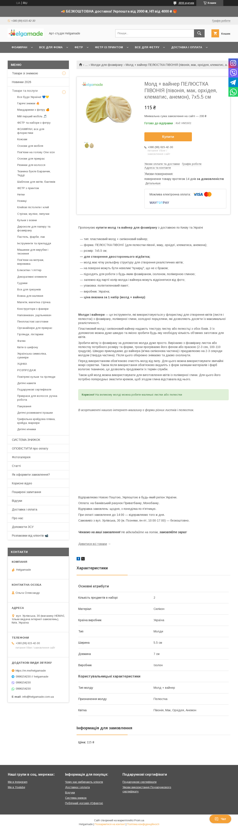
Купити (168, 137)
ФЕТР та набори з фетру (34, 122)
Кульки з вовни (27, 220)
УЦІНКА (22, 363)
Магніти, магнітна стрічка (33, 302)
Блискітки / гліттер (29, 270)
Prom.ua (139, 820)
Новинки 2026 (21, 82)
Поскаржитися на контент (110, 824)
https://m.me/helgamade (31, 670)
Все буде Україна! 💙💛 (33, 97)
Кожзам (22, 139)
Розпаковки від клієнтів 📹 (30, 535)
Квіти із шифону (27, 347)
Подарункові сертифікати (34, 389)
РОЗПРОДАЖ (26, 370)
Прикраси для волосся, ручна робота (37, 397)
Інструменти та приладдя (34, 243)
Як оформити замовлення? (31, 474)
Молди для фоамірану (107, 64)
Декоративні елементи (32, 276)
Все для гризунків (29, 289)
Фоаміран (19, 47)
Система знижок (76, 797)
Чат (220, 819)
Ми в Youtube (16, 787)
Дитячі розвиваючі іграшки (35, 412)
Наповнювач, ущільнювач (34, 315)
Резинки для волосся (31, 165)
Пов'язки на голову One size (36, 152)
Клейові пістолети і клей (33, 207)
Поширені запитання (26, 492)
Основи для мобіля (30, 145)
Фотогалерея (21, 457)
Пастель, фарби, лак (31, 236)
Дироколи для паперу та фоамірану (33, 228)
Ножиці (22, 200)
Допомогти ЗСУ (23, 527)
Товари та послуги (25, 90)
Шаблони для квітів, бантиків (36, 181)
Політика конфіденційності (143, 824)
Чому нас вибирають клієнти (84, 781)
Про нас (17, 518)
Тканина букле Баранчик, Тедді (34, 173)
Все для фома (51, 47)
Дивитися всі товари (92, 544)
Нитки (21, 194)
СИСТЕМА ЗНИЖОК (26, 439)
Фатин (21, 340)
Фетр (78, 47)
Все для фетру (147, 47)
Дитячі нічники (26, 429)
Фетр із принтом (109, 47)
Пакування (24, 406)
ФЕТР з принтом (28, 188)
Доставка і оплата (186, 47)
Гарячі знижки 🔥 (28, 103)
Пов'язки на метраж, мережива (30, 261)
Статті (16, 466)
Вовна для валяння (30, 295)
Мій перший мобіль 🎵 (32, 116)
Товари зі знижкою (25, 73)
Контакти (19, 58)
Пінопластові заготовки (32, 321)
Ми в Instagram (17, 781)
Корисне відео (22, 483)
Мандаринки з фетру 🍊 (33, 109)
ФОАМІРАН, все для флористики (30, 130)
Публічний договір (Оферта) (84, 803)
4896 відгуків (186, 2)
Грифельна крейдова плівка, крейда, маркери (36, 420)
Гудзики (22, 283)
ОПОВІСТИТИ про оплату (30, 448)
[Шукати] (199, 33)
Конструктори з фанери (32, 308)
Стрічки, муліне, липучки (33, 213)
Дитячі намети (26, 383)
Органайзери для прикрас (34, 327)
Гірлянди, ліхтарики (30, 334)
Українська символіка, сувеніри (32, 355)
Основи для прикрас (31, 158)
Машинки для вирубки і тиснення (32, 251)
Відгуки (17, 500)
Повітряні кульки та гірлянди (36, 376)
